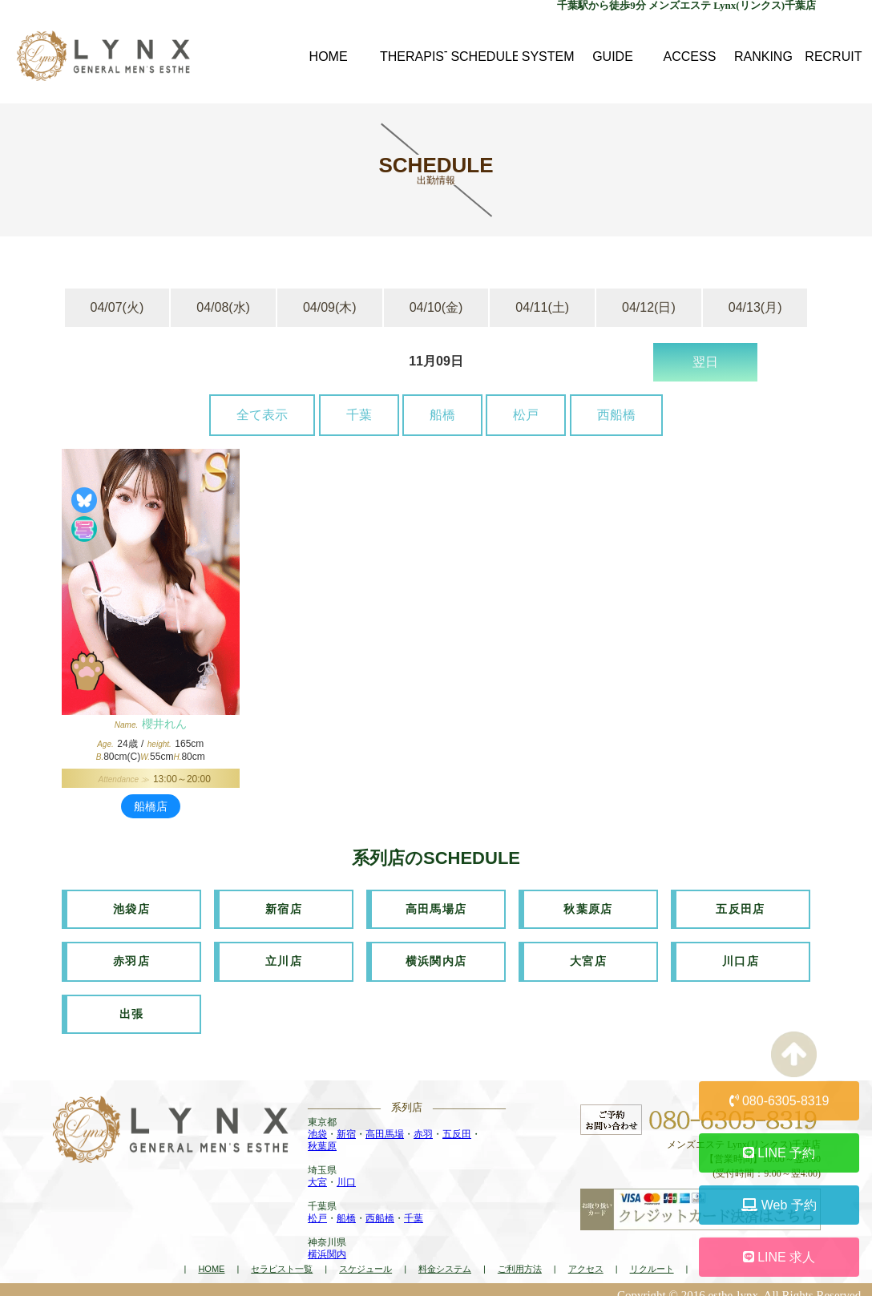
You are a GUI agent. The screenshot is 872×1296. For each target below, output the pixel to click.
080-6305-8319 (779, 1101)
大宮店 (588, 956)
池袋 (317, 1123)
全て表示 (262, 415)
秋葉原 (322, 1135)
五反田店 (740, 907)
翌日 (705, 362)
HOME (211, 1258)
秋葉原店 (588, 907)
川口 (346, 1171)
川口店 (740, 956)
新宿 (346, 1123)
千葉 (359, 415)
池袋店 (131, 907)
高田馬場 (384, 1123)
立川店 (283, 956)
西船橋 (616, 415)
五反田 (456, 1123)
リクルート (652, 1258)
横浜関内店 (436, 956)
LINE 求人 (779, 1257)
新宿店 (283, 907)
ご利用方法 (520, 1258)
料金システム (444, 1258)
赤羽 (423, 1123)
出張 (131, 1005)
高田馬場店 (436, 907)
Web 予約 (779, 1205)
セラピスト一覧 (282, 1258)
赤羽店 (131, 956)
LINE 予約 (779, 1153)
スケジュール (365, 1258)
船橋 (442, 415)
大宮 (317, 1171)
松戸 (526, 415)
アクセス (586, 1258)
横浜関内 (327, 1244)
